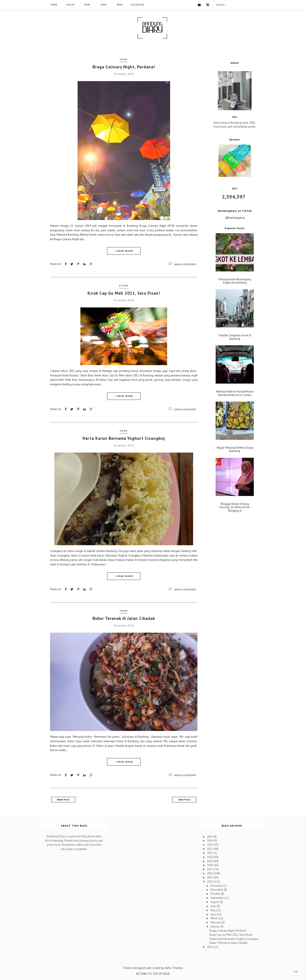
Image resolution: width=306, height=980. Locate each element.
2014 (210, 881)
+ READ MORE (124, 251)
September (217, 898)
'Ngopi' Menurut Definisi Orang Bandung (234, 449)
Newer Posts (63, 799)
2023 (210, 845)
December (217, 886)
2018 (210, 865)
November (217, 889)
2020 (210, 857)
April (213, 914)
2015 (210, 877)
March (214, 918)
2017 (210, 869)
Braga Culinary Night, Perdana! (124, 66)
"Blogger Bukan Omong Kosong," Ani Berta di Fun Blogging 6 (235, 507)
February (215, 922)
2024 (210, 840)
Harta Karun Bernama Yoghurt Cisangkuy (124, 438)
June (213, 906)
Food (103, 4)
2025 (210, 837)
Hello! (71, 4)
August (215, 902)
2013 (210, 947)
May (213, 910)
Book (120, 4)
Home (54, 4)
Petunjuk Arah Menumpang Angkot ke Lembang (234, 281)
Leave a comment (185, 264)
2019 (210, 861)
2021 (210, 853)
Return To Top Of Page (153, 974)
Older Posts (184, 799)
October (215, 894)
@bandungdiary (235, 218)
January (215, 926)
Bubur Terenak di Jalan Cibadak (124, 618)
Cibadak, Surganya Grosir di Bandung (234, 337)
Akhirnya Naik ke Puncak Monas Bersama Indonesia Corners (235, 393)
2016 (210, 873)
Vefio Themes (174, 968)
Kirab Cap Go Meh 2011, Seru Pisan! (124, 293)
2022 (210, 849)
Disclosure (138, 4)
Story (87, 4)
